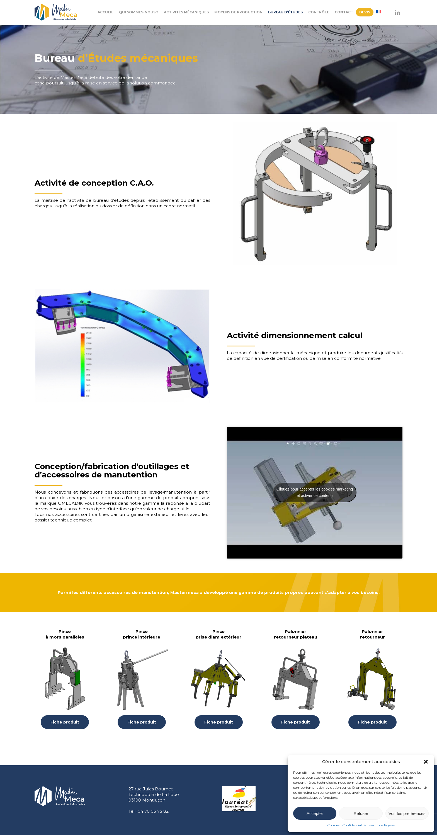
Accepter (315, 813)
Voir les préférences (407, 813)
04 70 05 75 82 (153, 811)
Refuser (361, 813)
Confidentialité (354, 825)
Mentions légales (381, 825)
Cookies (333, 825)
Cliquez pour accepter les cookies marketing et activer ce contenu (314, 492)
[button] (426, 761)
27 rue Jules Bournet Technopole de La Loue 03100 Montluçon (153, 794)
